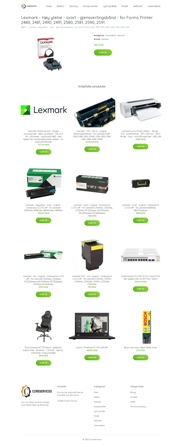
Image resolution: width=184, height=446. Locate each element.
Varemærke (154, 7)
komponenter (90, 7)
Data (49, 7)
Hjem (23, 29)
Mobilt (125, 7)
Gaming (73, 7)
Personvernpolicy (138, 408)
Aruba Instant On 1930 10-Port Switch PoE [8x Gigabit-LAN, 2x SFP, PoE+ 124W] (140, 279)
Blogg (133, 394)
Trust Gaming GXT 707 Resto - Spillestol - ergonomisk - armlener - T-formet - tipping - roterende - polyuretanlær (43, 352)
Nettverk (137, 7)
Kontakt (133, 399)
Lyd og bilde (109, 7)
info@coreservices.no (67, 403)
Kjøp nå (103, 55)
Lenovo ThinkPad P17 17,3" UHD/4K (92, 349)
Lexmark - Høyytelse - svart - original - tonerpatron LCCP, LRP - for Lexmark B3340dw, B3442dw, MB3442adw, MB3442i (43, 210)
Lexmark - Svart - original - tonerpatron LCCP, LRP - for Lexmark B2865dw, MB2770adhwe (140, 210)
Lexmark (121, 37)
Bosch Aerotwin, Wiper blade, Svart (140, 349)
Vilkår (132, 404)
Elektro (60, 7)
